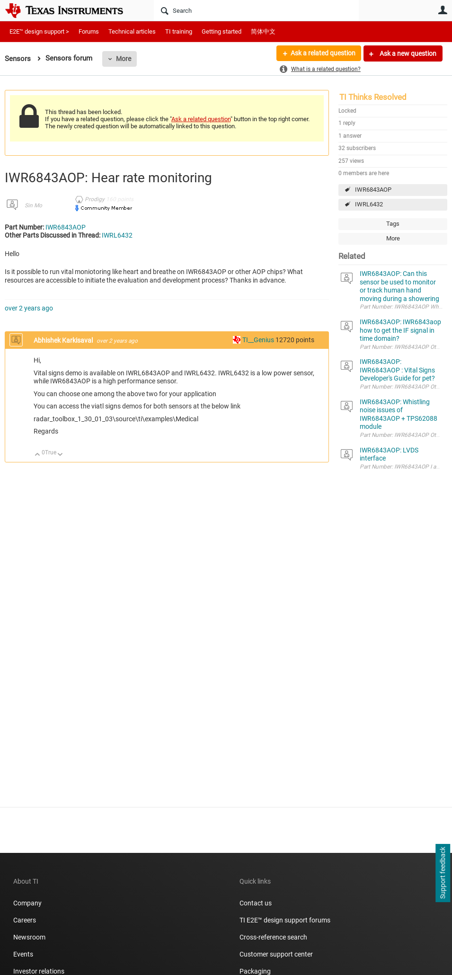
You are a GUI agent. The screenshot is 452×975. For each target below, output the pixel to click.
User (442, 10)
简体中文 (263, 31)
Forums (89, 31)
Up (38, 455)
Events (23, 954)
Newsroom (29, 937)
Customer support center (276, 954)
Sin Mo (33, 205)
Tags (392, 223)
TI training (178, 31)
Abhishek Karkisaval (64, 340)
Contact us (255, 903)
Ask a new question (407, 53)
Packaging (255, 971)
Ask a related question (322, 53)
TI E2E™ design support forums (284, 920)
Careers (24, 920)
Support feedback (442, 873)
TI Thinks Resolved (373, 97)
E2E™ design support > (39, 31)
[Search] (256, 10)
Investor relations (38, 971)
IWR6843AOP (373, 189)
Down (60, 455)
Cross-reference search (273, 937)
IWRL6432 (369, 204)
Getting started (221, 31)
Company (27, 903)
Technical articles (132, 31)
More (123, 58)
